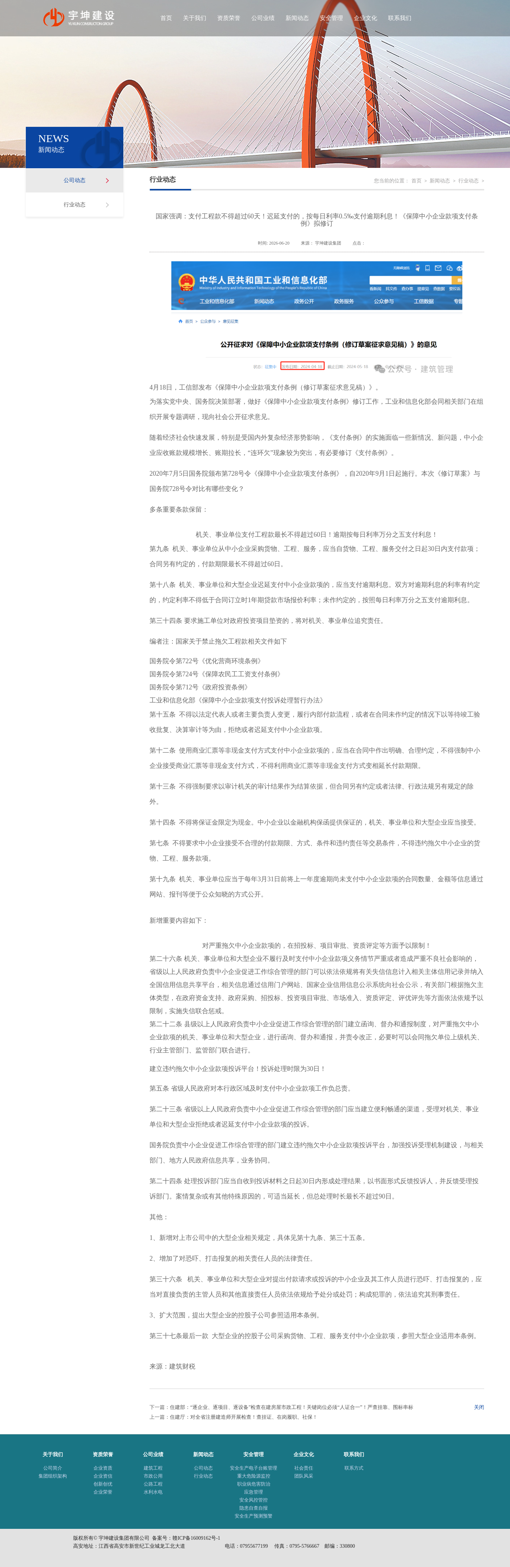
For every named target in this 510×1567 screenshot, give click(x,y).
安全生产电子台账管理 (253, 1468)
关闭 (479, 1407)
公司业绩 (263, 18)
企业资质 (102, 1468)
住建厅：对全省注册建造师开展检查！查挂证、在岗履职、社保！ (244, 1417)
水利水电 (153, 1492)
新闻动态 (297, 18)
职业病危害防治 (253, 1484)
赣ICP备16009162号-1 (196, 1538)
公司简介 (52, 1468)
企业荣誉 (102, 1492)
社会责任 (303, 1468)
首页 (166, 18)
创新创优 (102, 1484)
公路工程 (153, 1484)
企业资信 (102, 1476)
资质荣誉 (228, 18)
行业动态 (74, 205)
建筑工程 (153, 1468)
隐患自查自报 (253, 1508)
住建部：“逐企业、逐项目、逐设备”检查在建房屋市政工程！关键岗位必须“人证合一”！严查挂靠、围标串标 (291, 1407)
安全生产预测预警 (253, 1516)
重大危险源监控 (253, 1476)
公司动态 (74, 180)
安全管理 (331, 18)
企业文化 (365, 18)
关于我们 (194, 18)
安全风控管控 (253, 1500)
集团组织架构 (53, 1476)
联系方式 (353, 1468)
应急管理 (253, 1492)
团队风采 (303, 1476)
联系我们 (399, 18)
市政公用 (153, 1476)
